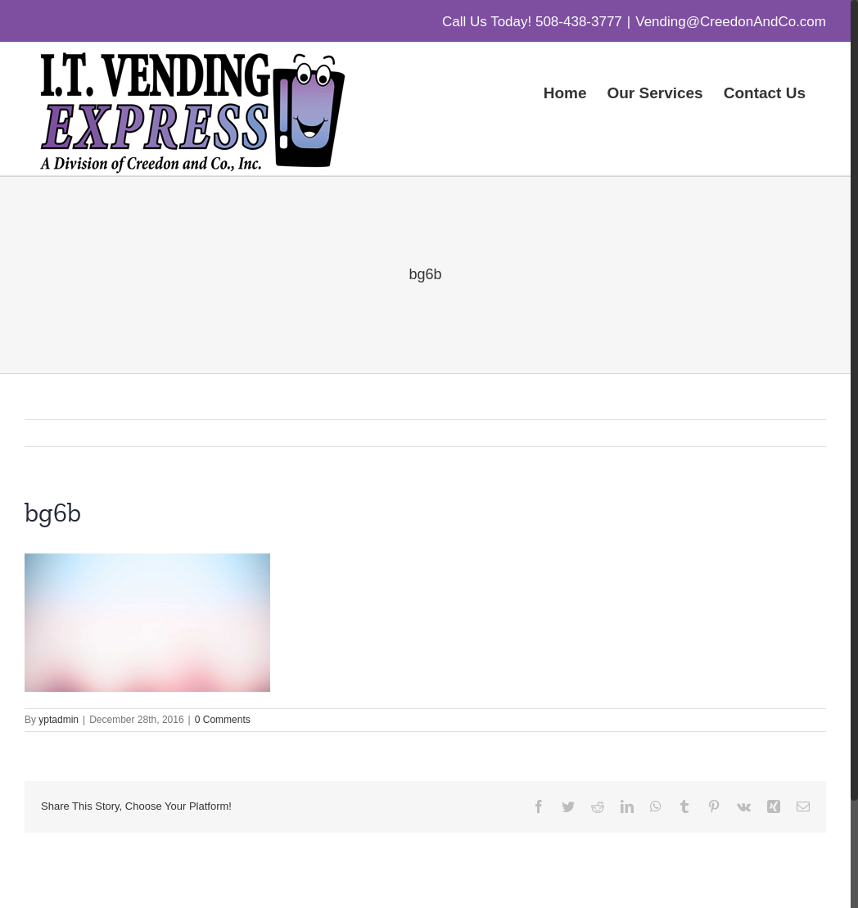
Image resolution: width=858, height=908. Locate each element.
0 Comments (223, 719)
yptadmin (58, 719)
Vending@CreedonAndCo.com (730, 21)
